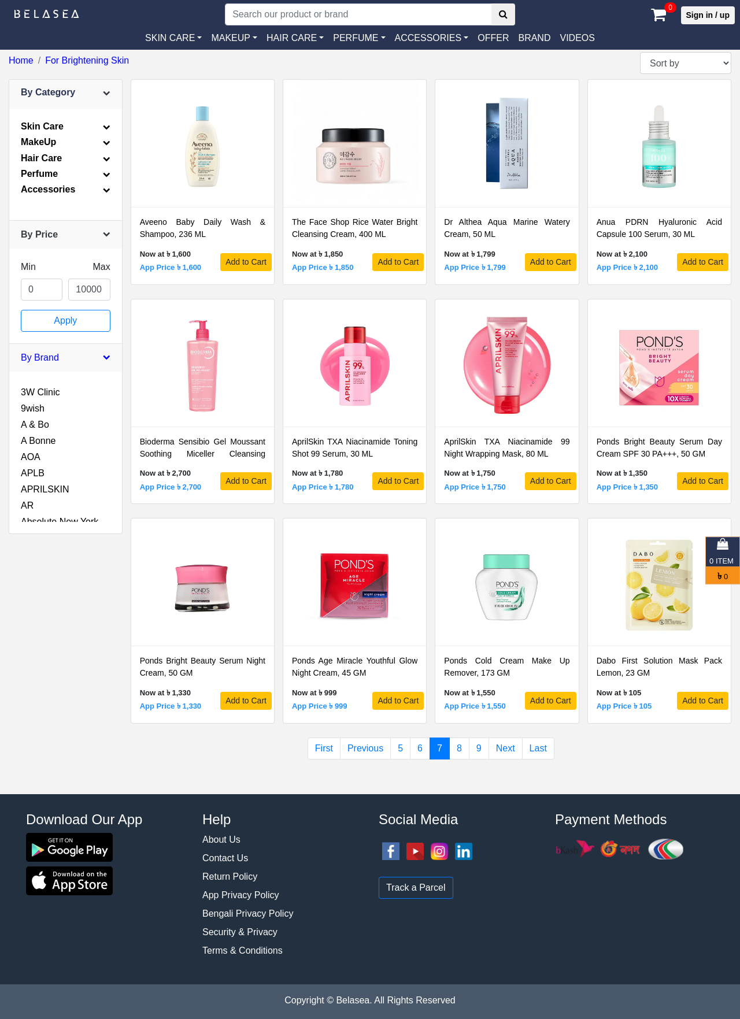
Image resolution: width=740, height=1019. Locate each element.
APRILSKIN (45, 489)
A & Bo (35, 424)
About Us (221, 839)
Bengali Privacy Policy (247, 913)
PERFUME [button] (355, 38)
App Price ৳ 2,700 (170, 487)
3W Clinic (40, 392)
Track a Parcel (416, 887)
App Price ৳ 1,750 (474, 487)
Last (538, 748)
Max (101, 267)
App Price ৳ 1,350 (627, 487)
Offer (493, 38)
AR (27, 505)
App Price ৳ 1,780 (322, 487)
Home (21, 60)
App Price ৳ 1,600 (170, 267)
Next (505, 748)
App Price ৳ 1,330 (170, 706)
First (324, 748)
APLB (33, 473)
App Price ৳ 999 (319, 706)
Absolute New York (59, 522)
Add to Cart (246, 261)
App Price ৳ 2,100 (627, 267)
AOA (30, 457)
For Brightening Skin (87, 60)
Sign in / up (708, 15)
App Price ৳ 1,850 (322, 267)
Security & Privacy (240, 932)
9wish (33, 408)
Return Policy (229, 876)
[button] (431, 38)
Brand (534, 38)
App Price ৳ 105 (624, 706)
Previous (365, 748)
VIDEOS (577, 38)
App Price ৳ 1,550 (474, 706)
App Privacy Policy (240, 895)
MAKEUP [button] (230, 38)
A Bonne (38, 441)
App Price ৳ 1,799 (474, 267)
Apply (65, 320)
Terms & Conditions (242, 950)
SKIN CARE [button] (170, 38)
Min (28, 267)
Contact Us (225, 858)
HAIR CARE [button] (292, 38)
